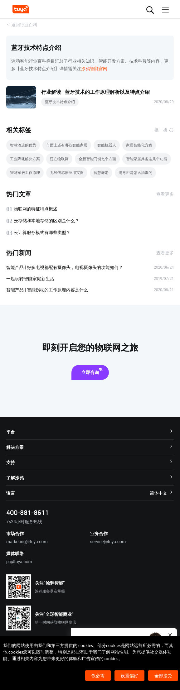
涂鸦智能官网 (94, 68)
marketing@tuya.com (27, 541)
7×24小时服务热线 (24, 521)
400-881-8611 (27, 512)
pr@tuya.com (19, 561)
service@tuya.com (108, 541)
